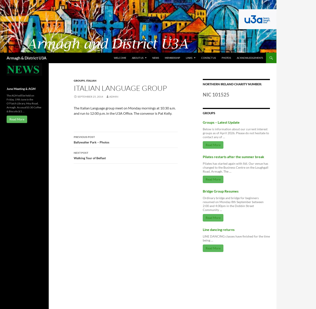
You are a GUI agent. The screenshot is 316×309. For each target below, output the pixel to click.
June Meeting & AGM (21, 89)
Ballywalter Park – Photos (126, 139)
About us (138, 57)
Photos (226, 57)
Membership (172, 57)
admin (113, 96)
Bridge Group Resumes (221, 191)
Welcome (120, 57)
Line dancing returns (219, 229)
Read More (213, 145)
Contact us (208, 57)
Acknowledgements (250, 57)
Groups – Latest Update (221, 122)
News (155, 57)
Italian (91, 80)
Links (189, 57)
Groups (79, 80)
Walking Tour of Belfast (126, 155)
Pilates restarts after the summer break (233, 157)
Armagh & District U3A (27, 57)
